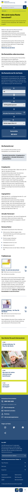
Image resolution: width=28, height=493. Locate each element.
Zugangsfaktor (7, 102)
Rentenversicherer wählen (9, 455)
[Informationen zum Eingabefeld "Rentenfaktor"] (18, 120)
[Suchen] (25, 7)
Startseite (4, 10)
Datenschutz (18, 474)
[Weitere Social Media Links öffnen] (5, 433)
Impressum (4, 474)
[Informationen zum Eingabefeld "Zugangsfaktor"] (18, 101)
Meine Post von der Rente (8, 47)
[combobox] (12, 7)
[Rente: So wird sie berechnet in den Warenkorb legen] (25, 271)
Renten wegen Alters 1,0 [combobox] (10, 123)
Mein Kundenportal (9, 407)
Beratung (6, 414)
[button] (21, 490)
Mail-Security (18, 477)
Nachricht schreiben (9, 410)
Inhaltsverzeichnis (6, 477)
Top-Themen (4, 462)
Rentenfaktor (6, 120)
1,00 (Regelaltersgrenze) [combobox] (10, 104)
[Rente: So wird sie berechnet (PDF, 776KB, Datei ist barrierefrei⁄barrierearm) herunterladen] (25, 267)
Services (3, 466)
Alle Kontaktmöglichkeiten (11, 417)
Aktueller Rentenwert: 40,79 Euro (12, 113)
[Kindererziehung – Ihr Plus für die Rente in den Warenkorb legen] (25, 311)
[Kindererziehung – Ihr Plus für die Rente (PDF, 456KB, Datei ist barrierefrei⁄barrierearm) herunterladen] (25, 308)
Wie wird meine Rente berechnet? (19, 10)
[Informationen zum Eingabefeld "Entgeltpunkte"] (18, 88)
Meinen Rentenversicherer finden (10, 459)
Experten (3, 469)
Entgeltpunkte (7, 89)
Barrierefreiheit (19, 479)
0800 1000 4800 (9, 401)
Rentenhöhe (14, 131)
